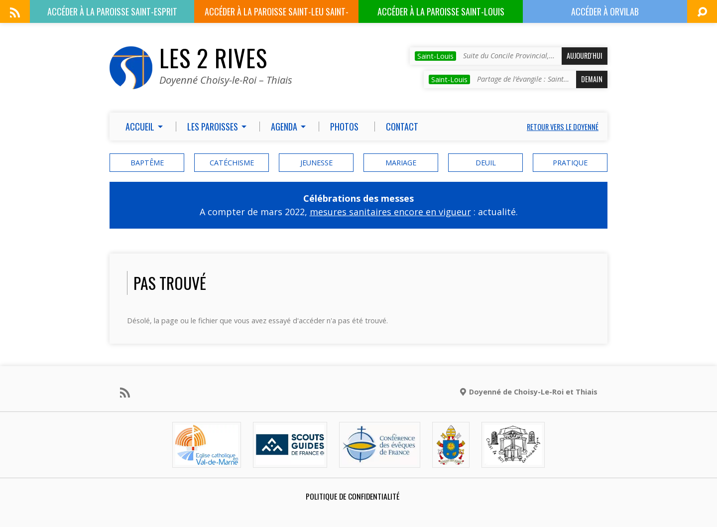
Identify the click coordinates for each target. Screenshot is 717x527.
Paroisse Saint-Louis (440, 11)
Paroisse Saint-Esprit (112, 11)
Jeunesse (316, 162)
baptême (147, 162)
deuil (486, 162)
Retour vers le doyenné (562, 127)
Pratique (570, 162)
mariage (400, 162)
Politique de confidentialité (352, 496)
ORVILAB (605, 11)
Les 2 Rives (213, 57)
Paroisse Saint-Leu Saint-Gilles (277, 14)
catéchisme (232, 162)
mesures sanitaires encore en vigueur (390, 212)
